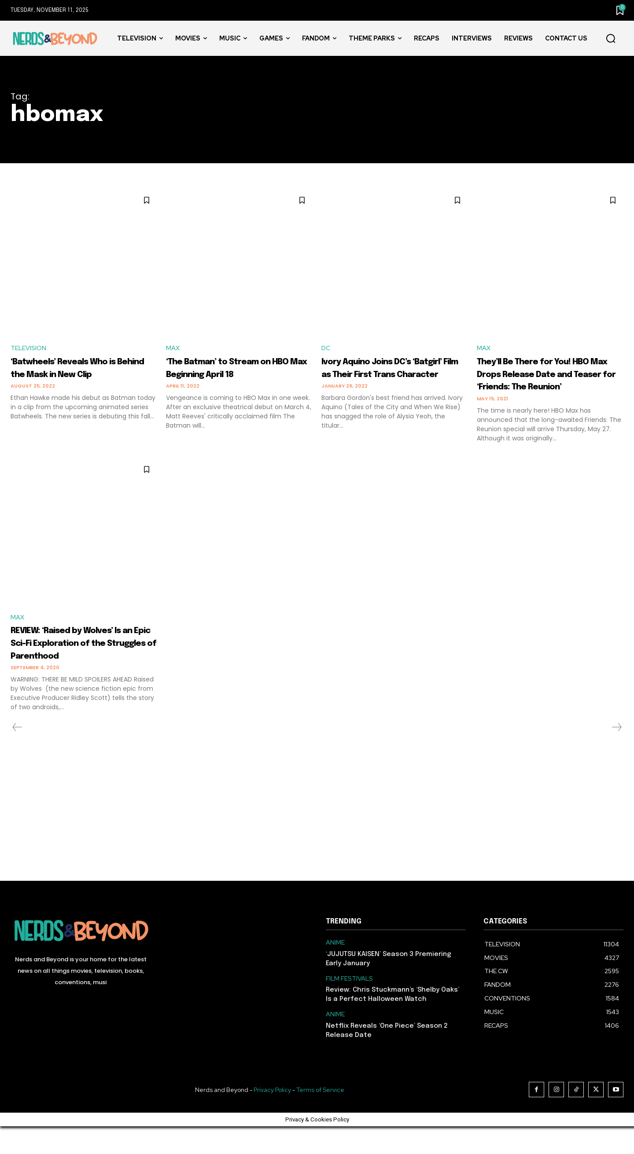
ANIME (335, 970)
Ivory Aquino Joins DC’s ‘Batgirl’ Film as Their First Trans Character (392, 374)
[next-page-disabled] (616, 755)
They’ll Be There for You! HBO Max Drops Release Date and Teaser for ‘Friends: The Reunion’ (543, 381)
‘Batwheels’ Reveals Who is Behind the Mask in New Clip (82, 374)
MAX (173, 348)
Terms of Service (320, 1117)
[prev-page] (17, 755)
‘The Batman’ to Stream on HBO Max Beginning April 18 (232, 374)
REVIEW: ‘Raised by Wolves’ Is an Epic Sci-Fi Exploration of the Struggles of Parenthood (83, 664)
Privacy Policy (272, 1117)
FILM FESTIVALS (349, 1006)
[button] (610, 38)
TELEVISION (30, 348)
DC (326, 348)
